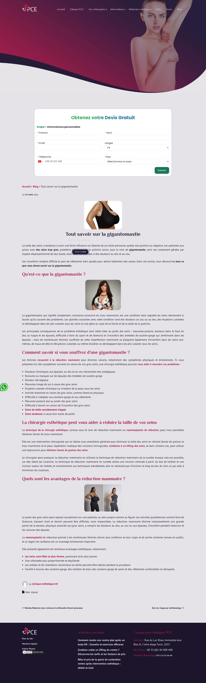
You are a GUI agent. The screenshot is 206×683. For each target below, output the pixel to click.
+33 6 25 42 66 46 (163, 655)
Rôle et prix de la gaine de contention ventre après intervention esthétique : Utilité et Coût (99, 664)
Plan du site (27, 638)
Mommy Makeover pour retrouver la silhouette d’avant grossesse (54, 608)
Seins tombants (34, 414)
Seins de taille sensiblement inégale (45, 409)
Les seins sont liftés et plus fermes (44, 556)
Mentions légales (29, 643)
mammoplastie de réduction (143, 430)
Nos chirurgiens (97, 9)
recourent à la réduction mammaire (59, 360)
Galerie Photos (28, 648)
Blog (179, 9)
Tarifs (158, 9)
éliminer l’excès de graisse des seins (67, 450)
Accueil (61, 9)
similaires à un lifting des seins (127, 446)
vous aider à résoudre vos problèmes (158, 364)
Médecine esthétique (139, 9)
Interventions (117, 9)
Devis (169, 9)
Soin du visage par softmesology (166, 608)
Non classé (31, 592)
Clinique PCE (77, 9)
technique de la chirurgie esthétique (47, 430)
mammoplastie (34, 537)
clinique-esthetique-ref (45, 583)
